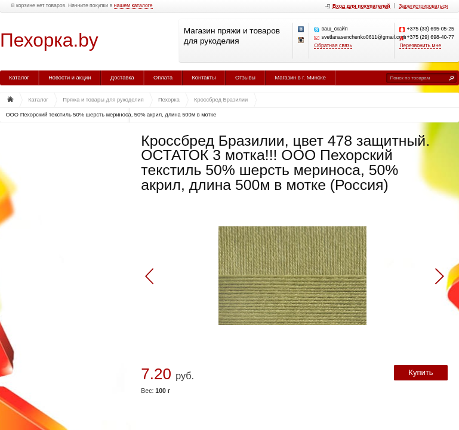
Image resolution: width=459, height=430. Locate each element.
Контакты (203, 78)
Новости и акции (69, 78)
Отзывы (245, 78)
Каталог (19, 78)
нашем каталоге (133, 5)
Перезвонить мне (420, 45)
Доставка (122, 78)
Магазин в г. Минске (300, 78)
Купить (420, 372)
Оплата (162, 78)
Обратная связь (333, 45)
